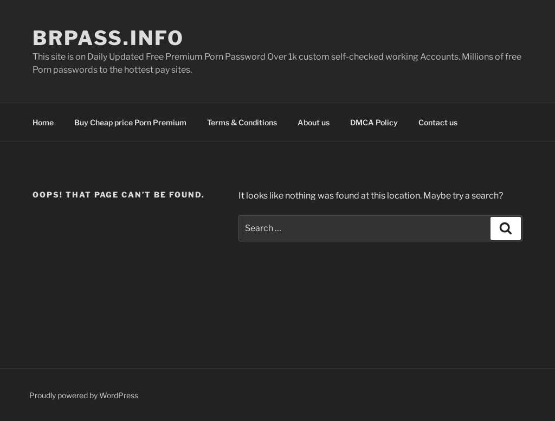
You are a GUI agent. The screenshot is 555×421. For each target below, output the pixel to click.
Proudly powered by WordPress (83, 395)
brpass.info (108, 38)
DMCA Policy (374, 122)
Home (43, 122)
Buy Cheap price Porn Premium (130, 122)
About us (314, 122)
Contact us (437, 122)
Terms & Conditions (242, 122)
